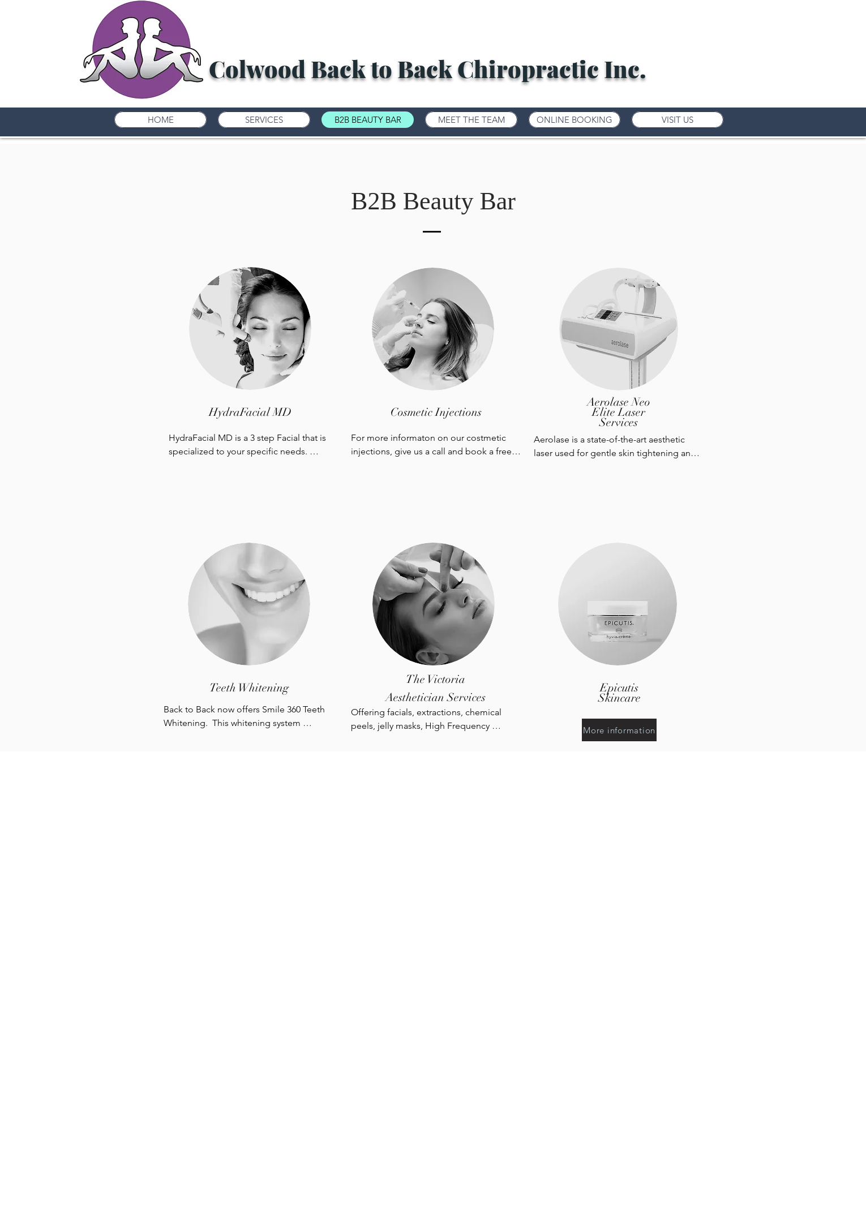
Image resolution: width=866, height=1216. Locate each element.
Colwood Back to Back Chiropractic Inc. (427, 68)
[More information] (619, 730)
